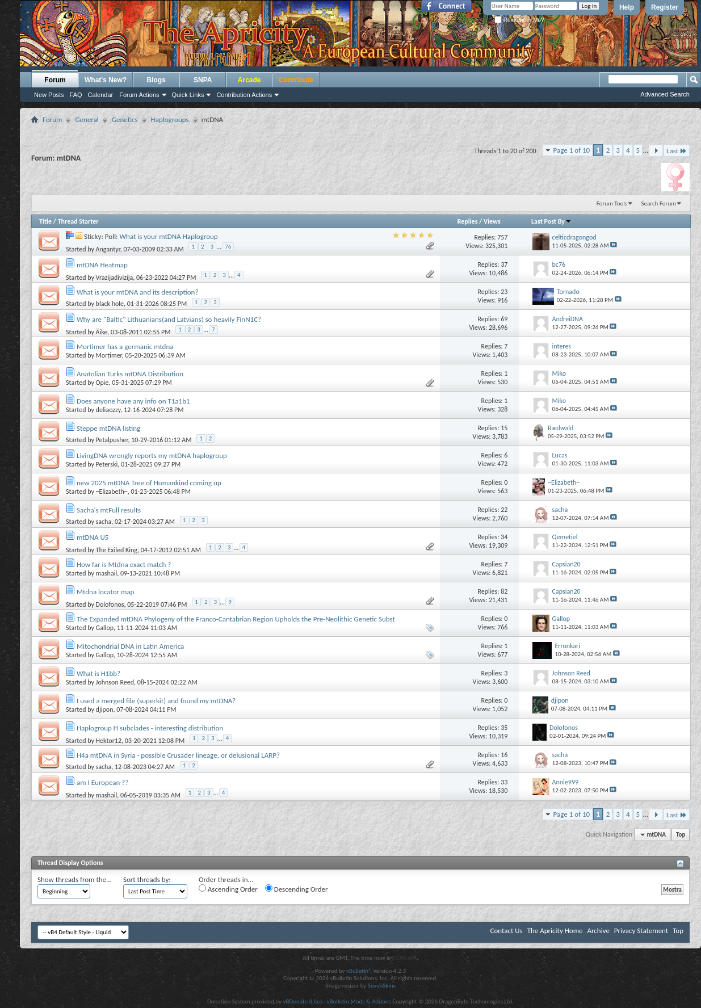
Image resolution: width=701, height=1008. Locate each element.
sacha (104, 522)
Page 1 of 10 (571, 150)
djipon (105, 709)
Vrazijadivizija (114, 278)
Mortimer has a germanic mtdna (125, 346)
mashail (106, 573)
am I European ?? (102, 782)
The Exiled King (116, 550)
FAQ (76, 94)
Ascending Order (228, 888)
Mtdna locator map (105, 591)
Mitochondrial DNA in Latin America (130, 646)
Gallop (105, 628)
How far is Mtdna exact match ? (124, 564)
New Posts (49, 94)
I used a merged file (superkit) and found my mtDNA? (156, 700)
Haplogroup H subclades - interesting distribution (150, 728)
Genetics (125, 119)
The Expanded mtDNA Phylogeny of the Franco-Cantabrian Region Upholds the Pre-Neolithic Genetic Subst (236, 619)
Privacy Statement (641, 930)
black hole (110, 304)
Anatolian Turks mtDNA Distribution (130, 373)
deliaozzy (108, 410)
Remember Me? (519, 20)
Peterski (107, 464)
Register (664, 7)
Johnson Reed (115, 682)
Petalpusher (112, 440)
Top (680, 834)
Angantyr (108, 249)
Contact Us (506, 930)
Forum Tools (612, 203)
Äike (102, 332)
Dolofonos (110, 604)
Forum (54, 80)
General (86, 119)
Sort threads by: (147, 879)
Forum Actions (139, 94)
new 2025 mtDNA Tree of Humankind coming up (149, 482)
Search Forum (659, 203)
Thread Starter (78, 221)
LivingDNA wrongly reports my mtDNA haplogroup (152, 455)
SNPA (203, 80)
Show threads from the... (74, 879)
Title (45, 221)
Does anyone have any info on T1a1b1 (133, 401)
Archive (598, 930)
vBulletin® (359, 971)
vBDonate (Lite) (302, 1001)
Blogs (156, 80)
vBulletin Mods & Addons (359, 1001)
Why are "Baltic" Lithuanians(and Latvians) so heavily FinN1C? (169, 319)
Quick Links (188, 94)
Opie (102, 383)
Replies (467, 221)
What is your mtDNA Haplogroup (169, 236)
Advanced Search (665, 94)
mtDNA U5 (92, 537)
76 (228, 246)
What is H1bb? (98, 673)
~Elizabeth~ (112, 491)
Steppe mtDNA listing (108, 428)
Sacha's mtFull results (109, 510)
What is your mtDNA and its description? (137, 292)
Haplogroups (170, 119)
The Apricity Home (555, 930)
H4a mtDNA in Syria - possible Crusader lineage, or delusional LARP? (178, 755)
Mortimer (109, 355)
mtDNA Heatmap (102, 265)
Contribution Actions (244, 94)
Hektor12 (108, 741)
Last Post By (551, 221)
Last (676, 150)
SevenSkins (382, 985)
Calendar (101, 94)
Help (626, 7)
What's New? (106, 80)
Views (492, 221)
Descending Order (296, 888)
